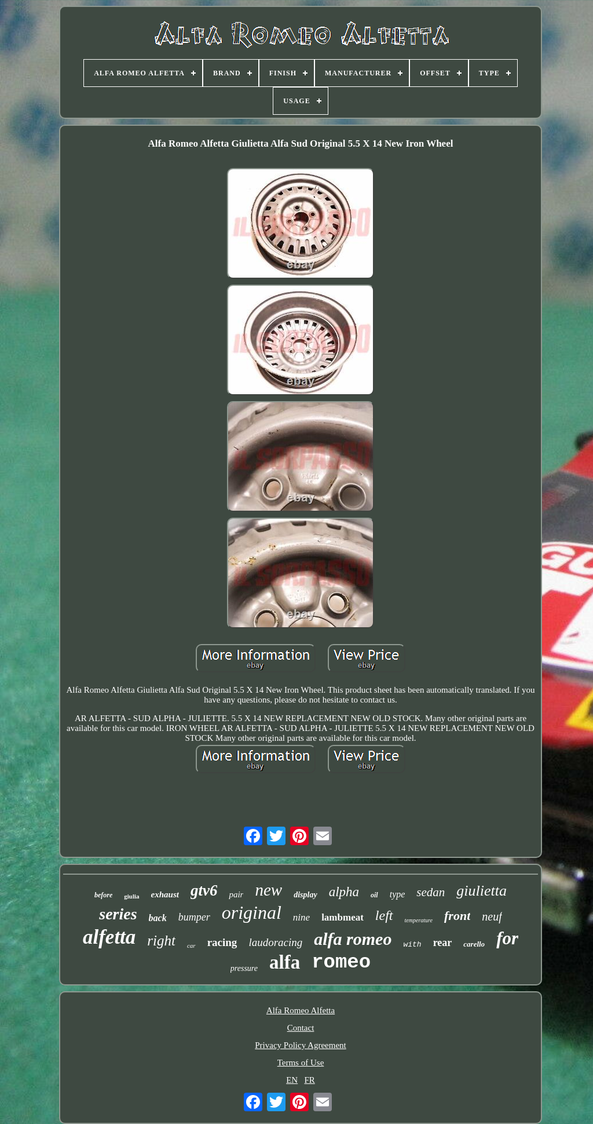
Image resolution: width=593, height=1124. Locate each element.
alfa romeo (352, 938)
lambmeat (342, 917)
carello (474, 944)
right (161, 940)
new (268, 890)
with (412, 944)
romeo (341, 962)
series (118, 914)
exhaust (165, 894)
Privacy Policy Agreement (300, 1045)
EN (292, 1080)
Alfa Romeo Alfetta (300, 1010)
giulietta (481, 890)
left (384, 915)
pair (236, 894)
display (305, 894)
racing (222, 942)
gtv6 (204, 890)
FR (309, 1080)
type (397, 894)
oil (374, 895)
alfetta (109, 937)
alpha (344, 892)
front (457, 915)
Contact (300, 1027)
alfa (284, 962)
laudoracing (275, 942)
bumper (194, 917)
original (251, 912)
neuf (492, 916)
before (103, 895)
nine (301, 917)
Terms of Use (300, 1062)
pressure (244, 968)
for (507, 938)
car (191, 945)
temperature (419, 920)
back (158, 918)
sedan (430, 892)
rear (442, 942)
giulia (131, 896)
